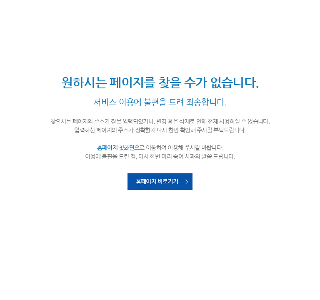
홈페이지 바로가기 (157, 181)
